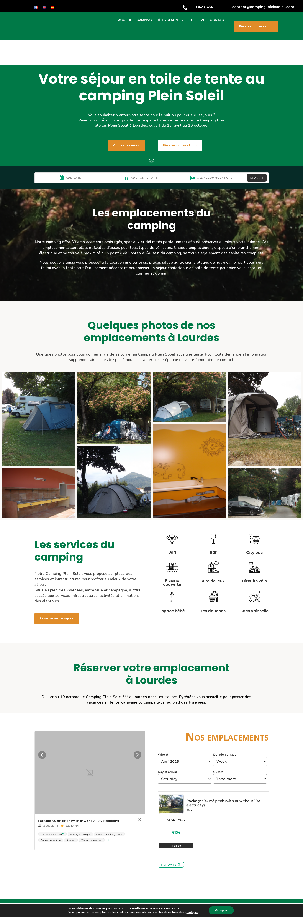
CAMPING (144, 20)
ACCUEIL (125, 20)
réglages (192, 912)
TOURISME (197, 20)
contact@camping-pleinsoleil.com (263, 6)
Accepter (221, 910)
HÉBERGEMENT (168, 20)
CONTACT (218, 20)
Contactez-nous (126, 120)
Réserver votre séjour (256, 26)
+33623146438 (204, 7)
